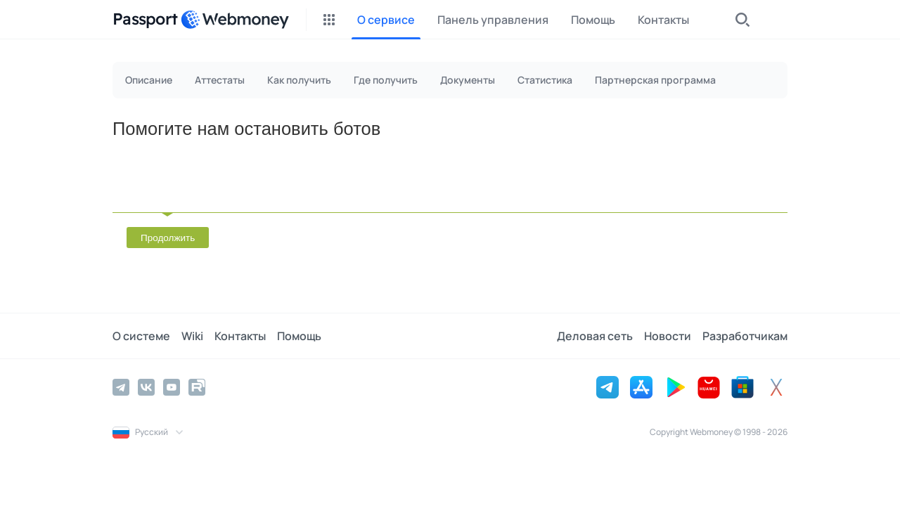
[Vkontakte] (146, 387)
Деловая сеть (595, 336)
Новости (667, 336)
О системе (141, 336)
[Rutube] (196, 387)
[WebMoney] (235, 19)
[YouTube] (171, 387)
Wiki (192, 336)
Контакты (240, 336)
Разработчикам (745, 336)
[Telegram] (120, 387)
